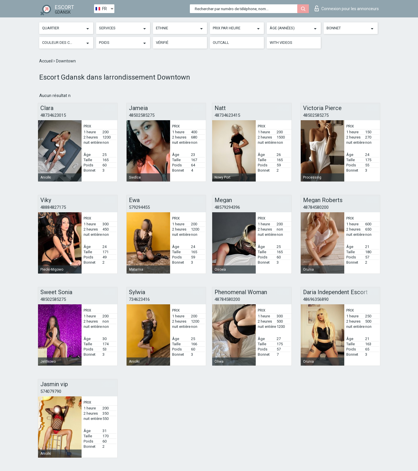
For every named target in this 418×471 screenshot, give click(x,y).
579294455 (139, 207)
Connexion (347, 8)
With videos (281, 42)
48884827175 (53, 207)
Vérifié (162, 42)
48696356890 (316, 299)
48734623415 (227, 115)
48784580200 (316, 207)
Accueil (46, 61)
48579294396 (227, 207)
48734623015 (53, 115)
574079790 (50, 391)
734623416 (139, 299)
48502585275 (141, 115)
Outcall (221, 42)
